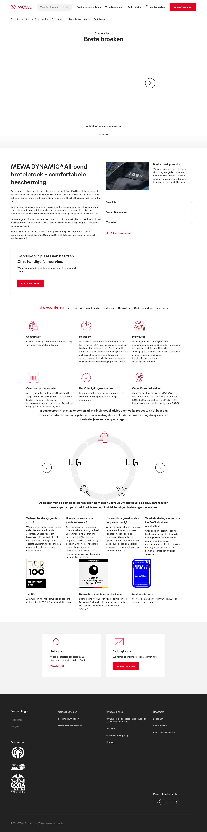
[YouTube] (166, 802)
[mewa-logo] (21, 7)
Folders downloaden (68, 718)
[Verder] (150, 83)
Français (15, 726)
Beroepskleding (41, 19)
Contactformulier (126, 665)
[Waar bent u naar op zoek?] (54, 7)
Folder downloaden (117, 233)
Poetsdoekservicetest (70, 725)
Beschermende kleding (62, 19)
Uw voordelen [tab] (52, 307)
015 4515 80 (57, 666)
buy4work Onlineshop (164, 732)
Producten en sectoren (21, 19)
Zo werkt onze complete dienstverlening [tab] (91, 308)
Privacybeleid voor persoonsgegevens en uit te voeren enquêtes (126, 720)
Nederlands (16, 719)
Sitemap (110, 742)
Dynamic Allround (83, 19)
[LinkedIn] (176, 802)
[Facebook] (157, 802)
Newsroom (158, 711)
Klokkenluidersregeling (117, 735)
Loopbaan (158, 718)
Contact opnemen (183, 6)
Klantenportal (160, 725)
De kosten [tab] (124, 308)
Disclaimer (111, 728)
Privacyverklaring (114, 711)
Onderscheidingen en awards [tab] (151, 308)
